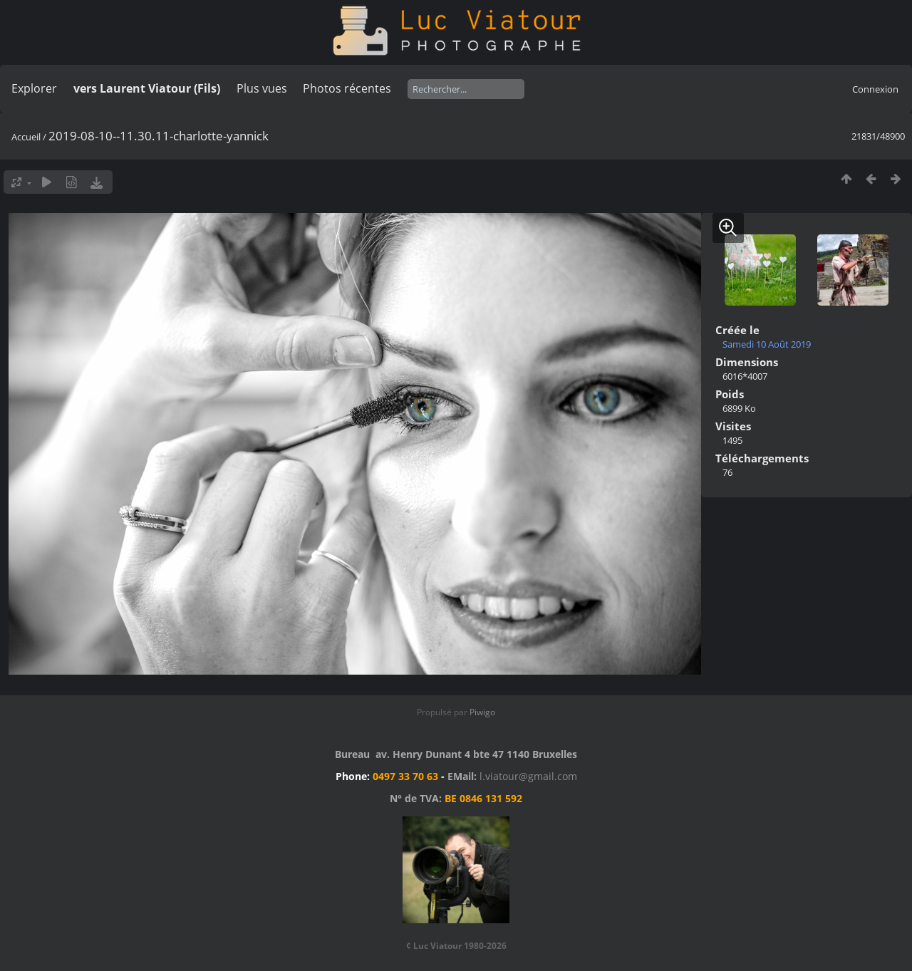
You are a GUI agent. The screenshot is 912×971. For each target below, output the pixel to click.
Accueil (26, 136)
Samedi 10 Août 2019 (766, 344)
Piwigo (482, 712)
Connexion (875, 89)
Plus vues (262, 88)
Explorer (34, 88)
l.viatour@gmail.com (528, 776)
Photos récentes (347, 88)
